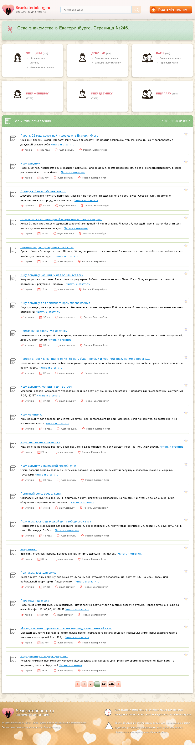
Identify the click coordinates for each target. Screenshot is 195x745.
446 (111, 684)
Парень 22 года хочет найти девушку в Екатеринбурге (59, 135)
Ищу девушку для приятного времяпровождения (55, 303)
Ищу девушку (101, 94)
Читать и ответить (62, 145)
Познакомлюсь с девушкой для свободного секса (55, 521)
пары (160, 53)
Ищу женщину (37, 94)
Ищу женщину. (31, 414)
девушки (98, 53)
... (97, 684)
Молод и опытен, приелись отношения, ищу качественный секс (66, 628)
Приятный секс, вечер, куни (40, 493)
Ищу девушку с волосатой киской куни (48, 466)
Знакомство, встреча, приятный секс (47, 247)
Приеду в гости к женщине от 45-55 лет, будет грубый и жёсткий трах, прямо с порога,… (85, 359)
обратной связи (158, 732)
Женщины (34, 53)
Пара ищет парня (169, 62)
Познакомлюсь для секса (38, 573)
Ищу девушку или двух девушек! (44, 656)
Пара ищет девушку (34, 600)
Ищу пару (164, 94)
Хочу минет (28, 549)
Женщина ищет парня (42, 67)
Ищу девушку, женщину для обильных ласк (51, 275)
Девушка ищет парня (106, 58)
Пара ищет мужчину (170, 58)
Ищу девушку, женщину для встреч (46, 387)
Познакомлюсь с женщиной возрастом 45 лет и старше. (61, 219)
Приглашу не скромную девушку (43, 331)
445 (104, 684)
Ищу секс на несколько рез (40, 442)
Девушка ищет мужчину (108, 62)
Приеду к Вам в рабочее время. (43, 191)
